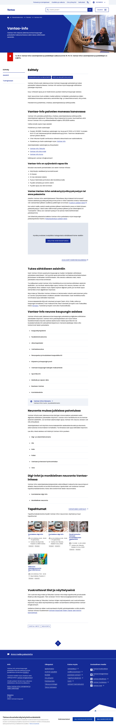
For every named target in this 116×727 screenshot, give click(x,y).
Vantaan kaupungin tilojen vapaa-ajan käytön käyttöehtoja (54, 612)
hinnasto (35, 306)
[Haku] (69, 10)
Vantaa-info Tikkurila (37, 149)
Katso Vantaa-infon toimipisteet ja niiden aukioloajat (18, 687)
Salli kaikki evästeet (104, 719)
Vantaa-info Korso (36, 154)
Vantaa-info (61, 141)
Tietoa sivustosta (34, 724)
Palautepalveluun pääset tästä (56, 219)
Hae (90, 10)
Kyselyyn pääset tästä (77, 203)
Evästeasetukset (64, 719)
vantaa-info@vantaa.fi (25, 678)
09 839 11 (26, 672)
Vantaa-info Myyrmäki (38, 152)
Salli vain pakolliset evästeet (83, 719)
